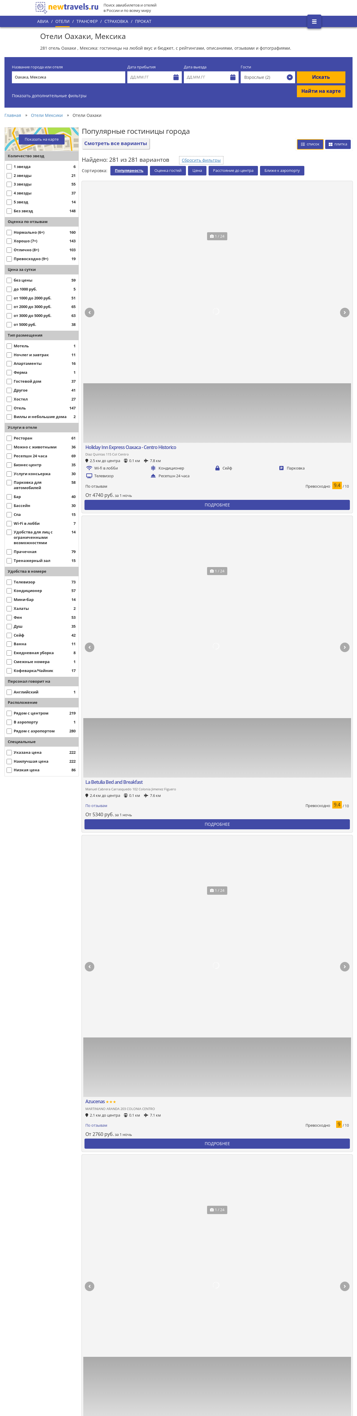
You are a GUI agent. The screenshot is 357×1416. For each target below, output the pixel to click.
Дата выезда (195, 67)
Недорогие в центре (61, 1375)
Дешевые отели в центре (66, 1399)
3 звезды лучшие (265, 1280)
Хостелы (186, 1310)
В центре (49, 1310)
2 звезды (257, 1381)
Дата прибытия (141, 67)
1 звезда (256, 1375)
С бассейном (191, 1375)
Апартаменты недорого (133, 1327)
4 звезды (187, 1274)
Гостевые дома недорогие (274, 1327)
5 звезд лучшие (125, 1280)
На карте (49, 1321)
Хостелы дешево (195, 1333)
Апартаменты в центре (133, 1321)
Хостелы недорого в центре (206, 1345)
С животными (123, 1381)
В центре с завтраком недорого (72, 1381)
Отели (62, 21)
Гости (246, 67)
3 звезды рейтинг (266, 1286)
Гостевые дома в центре (273, 1321)
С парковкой (53, 1327)
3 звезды (257, 1274)
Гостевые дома (263, 1310)
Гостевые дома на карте (272, 1333)
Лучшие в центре (58, 1280)
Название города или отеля (37, 67)
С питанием (121, 1369)
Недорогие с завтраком (64, 1387)
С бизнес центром (266, 1387)
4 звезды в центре (197, 1292)
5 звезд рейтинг (126, 1286)
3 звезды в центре (267, 1292)
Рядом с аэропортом (61, 1315)
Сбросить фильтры (201, 160)
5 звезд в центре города (134, 1292)
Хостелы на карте (196, 1339)
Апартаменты (123, 1310)
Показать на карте (42, 139)
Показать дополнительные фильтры (49, 95)
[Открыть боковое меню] (314, 22)
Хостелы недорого (197, 1327)
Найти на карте (321, 91)
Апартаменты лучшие (132, 1315)
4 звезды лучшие (196, 1280)
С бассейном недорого (201, 1381)
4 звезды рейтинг (196, 1286)
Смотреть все (236, 1121)
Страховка (116, 21)
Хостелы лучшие (195, 1315)
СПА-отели (259, 1369)
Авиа (42, 21)
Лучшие (48, 1274)
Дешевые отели (56, 1393)
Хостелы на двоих (196, 1351)
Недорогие (51, 1369)
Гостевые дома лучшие (271, 1315)
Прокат (143, 21)
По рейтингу (53, 1286)
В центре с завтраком (62, 1333)
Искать (321, 77)
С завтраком (122, 1375)
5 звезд (116, 1274)
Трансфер (87, 21)
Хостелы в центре (196, 1321)
